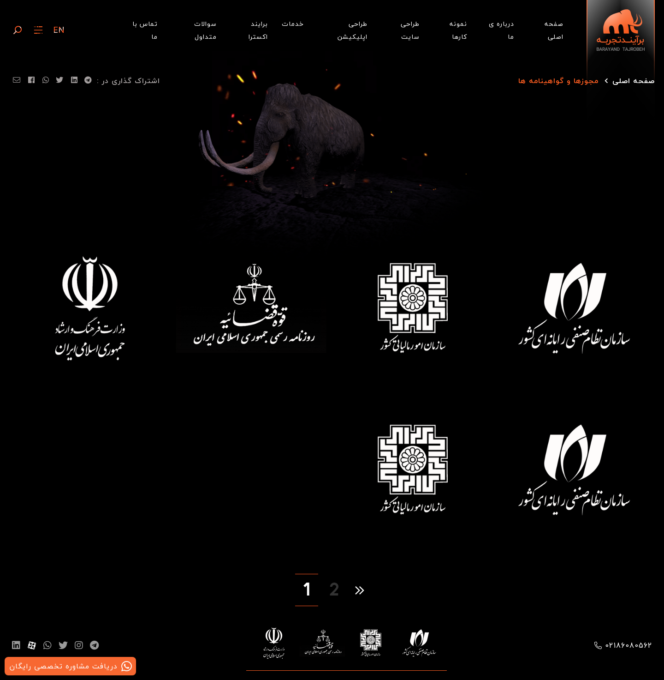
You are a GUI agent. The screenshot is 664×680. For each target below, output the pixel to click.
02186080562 (628, 645)
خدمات (293, 24)
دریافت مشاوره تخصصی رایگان (63, 666)
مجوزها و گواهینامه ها (558, 80)
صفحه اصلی (633, 80)
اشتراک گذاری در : (128, 80)
